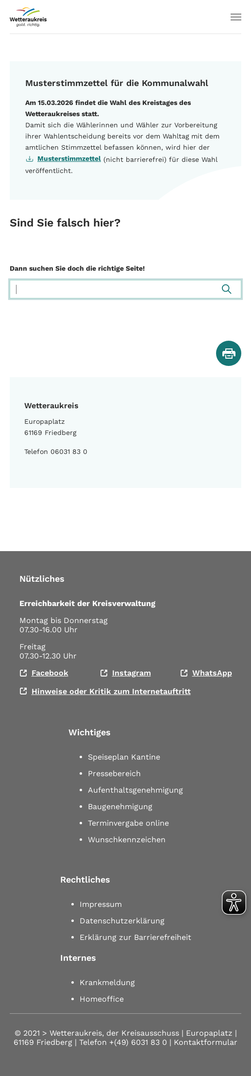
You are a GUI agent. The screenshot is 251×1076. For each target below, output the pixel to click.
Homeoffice (102, 999)
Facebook (50, 672)
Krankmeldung (107, 982)
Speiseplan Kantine (124, 757)
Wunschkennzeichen (127, 839)
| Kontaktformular (203, 1042)
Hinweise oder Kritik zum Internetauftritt (111, 691)
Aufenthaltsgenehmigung (135, 790)
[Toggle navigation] (236, 17)
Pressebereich (114, 773)
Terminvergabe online (128, 823)
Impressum (101, 904)
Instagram (131, 672)
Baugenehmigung (120, 806)
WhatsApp (212, 672)
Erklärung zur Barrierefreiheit (135, 937)
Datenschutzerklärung (122, 920)
